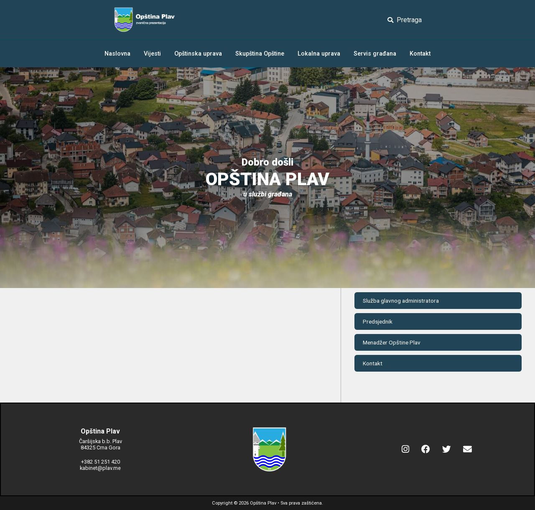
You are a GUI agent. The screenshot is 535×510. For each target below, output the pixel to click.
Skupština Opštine (259, 53)
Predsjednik (377, 321)
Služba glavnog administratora (401, 300)
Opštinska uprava (198, 53)
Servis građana (375, 53)
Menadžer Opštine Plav (391, 342)
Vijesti (152, 53)
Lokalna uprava (319, 53)
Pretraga (404, 20)
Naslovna (117, 53)
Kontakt (420, 53)
